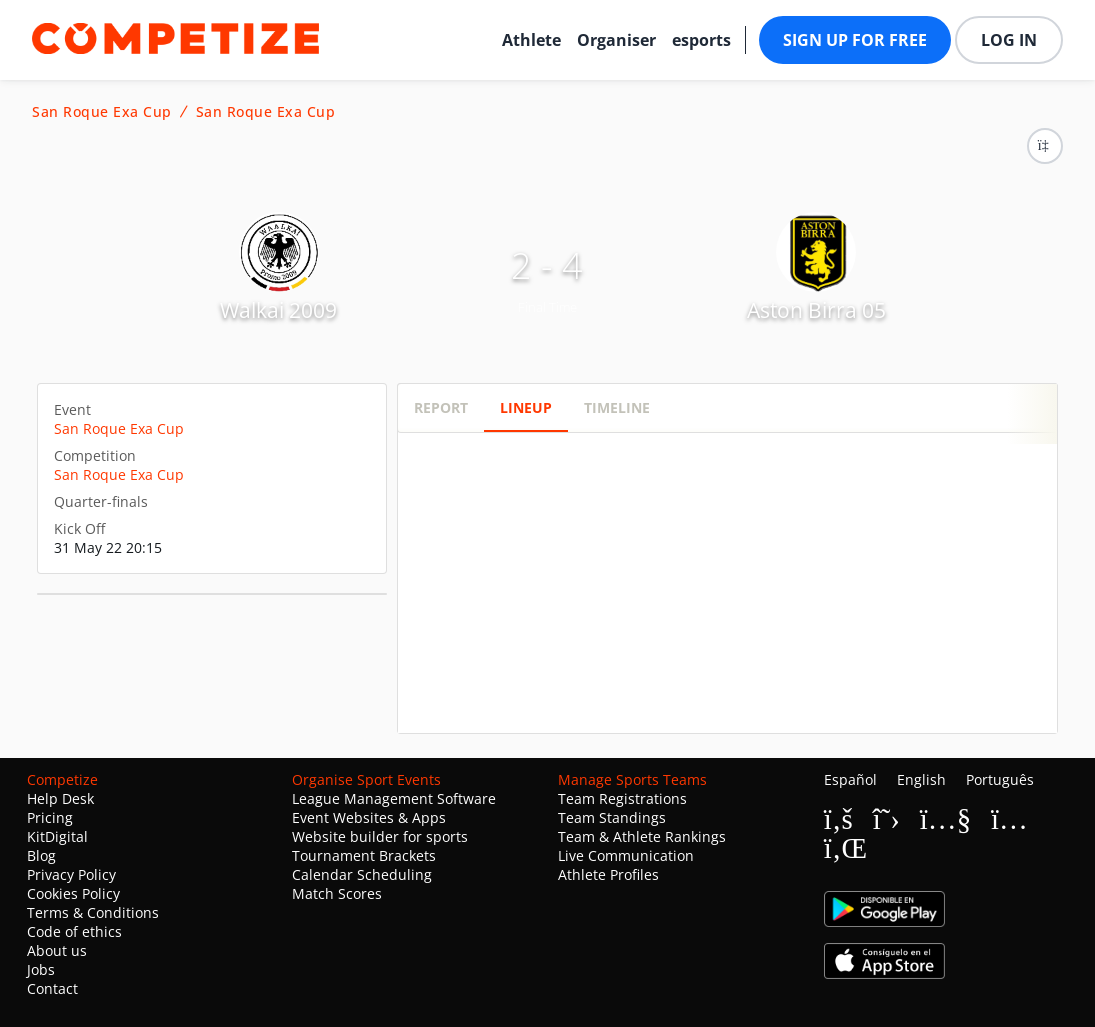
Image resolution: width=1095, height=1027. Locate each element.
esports (701, 40)
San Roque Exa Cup (102, 112)
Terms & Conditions (93, 912)
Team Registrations (622, 798)
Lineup (526, 407)
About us (57, 950)
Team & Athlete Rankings (642, 836)
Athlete (531, 40)
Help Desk (60, 798)
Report (441, 407)
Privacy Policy (71, 874)
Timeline (617, 407)
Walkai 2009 (278, 310)
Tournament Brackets (364, 855)
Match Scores (337, 893)
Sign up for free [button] (855, 40)
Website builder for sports (380, 836)
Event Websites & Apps (369, 817)
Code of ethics (74, 931)
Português (1000, 779)
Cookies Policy (73, 893)
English (921, 779)
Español (850, 779)
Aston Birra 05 (816, 310)
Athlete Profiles (608, 874)
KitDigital (57, 836)
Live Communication (626, 855)
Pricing (50, 817)
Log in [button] (1009, 40)
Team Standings (612, 817)
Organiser (616, 40)
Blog (41, 855)
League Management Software (394, 798)
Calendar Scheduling (362, 874)
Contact (52, 988)
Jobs (41, 969)
